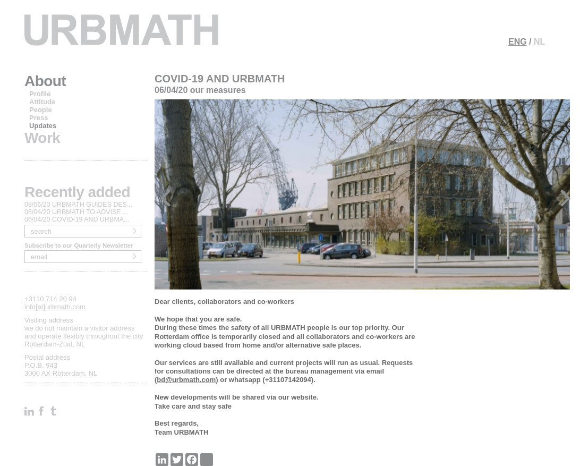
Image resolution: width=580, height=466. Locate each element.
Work (42, 138)
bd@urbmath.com (186, 380)
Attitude (42, 102)
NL (539, 41)
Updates (42, 126)
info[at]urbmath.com (55, 307)
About (45, 81)
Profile (39, 94)
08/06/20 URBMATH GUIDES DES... (78, 204)
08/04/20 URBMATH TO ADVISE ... (76, 212)
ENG (517, 41)
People (40, 110)
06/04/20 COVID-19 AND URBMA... (77, 219)
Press (38, 118)
